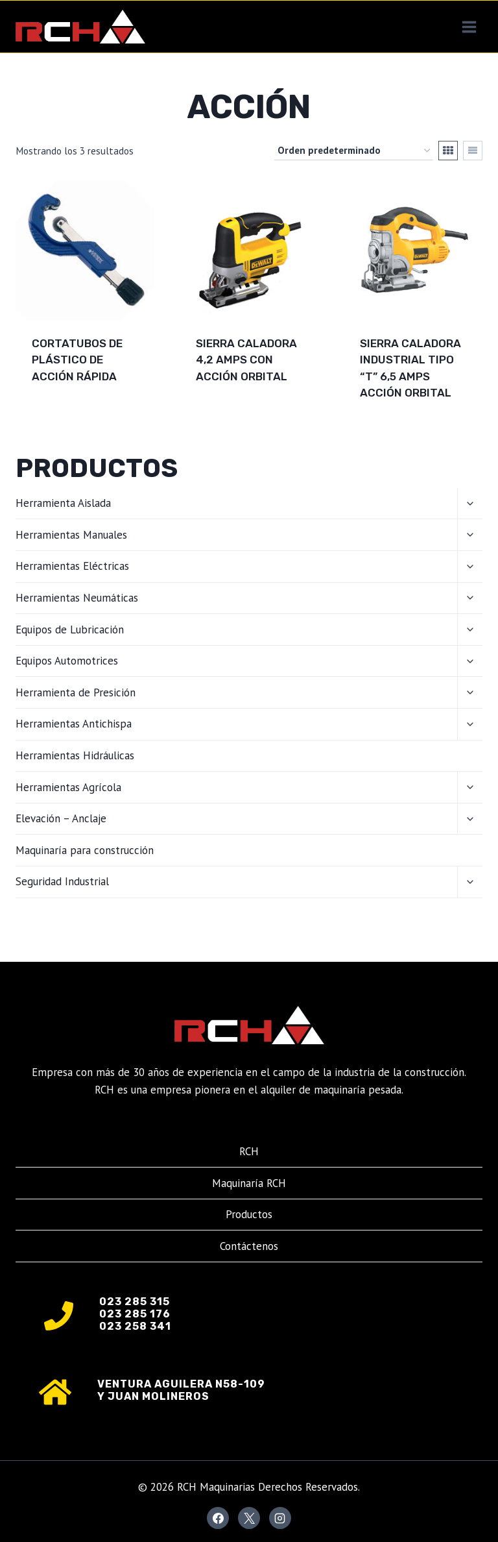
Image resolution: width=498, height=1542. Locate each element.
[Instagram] (280, 1518)
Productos (249, 1214)
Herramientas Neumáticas (77, 598)
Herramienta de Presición (76, 692)
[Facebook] (218, 1518)
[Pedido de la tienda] (353, 150)
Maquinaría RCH (249, 1183)
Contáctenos (249, 1246)
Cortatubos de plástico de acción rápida (77, 360)
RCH (249, 1151)
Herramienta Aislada (63, 503)
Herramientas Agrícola (68, 787)
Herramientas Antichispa (74, 723)
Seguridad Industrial (62, 881)
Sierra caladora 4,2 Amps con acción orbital (246, 360)
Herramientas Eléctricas (72, 566)
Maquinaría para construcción (85, 850)
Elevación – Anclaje (61, 818)
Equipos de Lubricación (70, 629)
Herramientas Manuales (71, 535)
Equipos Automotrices (67, 661)
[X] (249, 1518)
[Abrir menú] (468, 26)
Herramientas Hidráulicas (75, 755)
